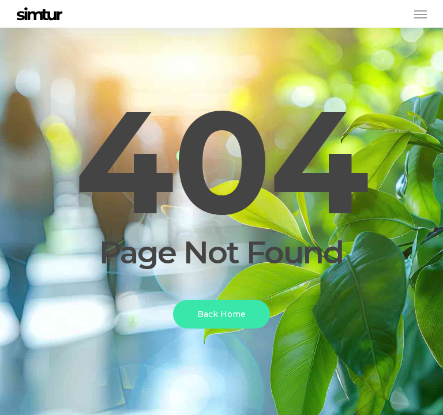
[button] (420, 14)
